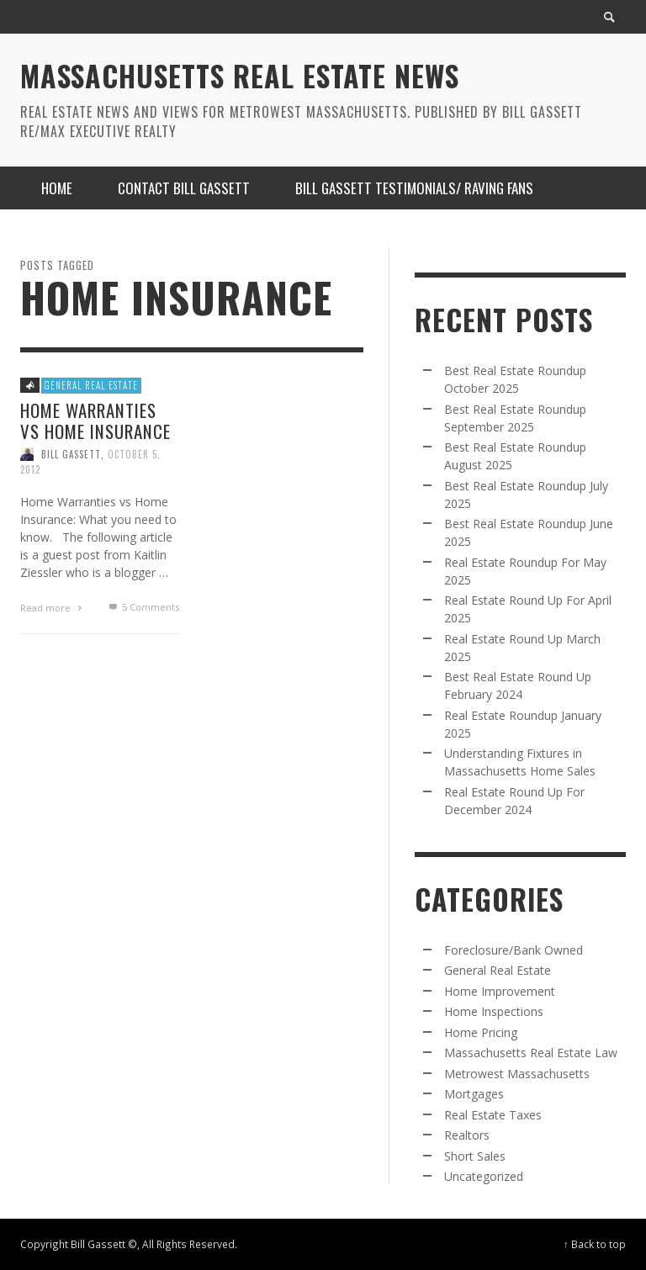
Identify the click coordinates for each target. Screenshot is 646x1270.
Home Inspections (493, 1011)
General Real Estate (91, 385)
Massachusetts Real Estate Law (530, 1053)
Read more (53, 607)
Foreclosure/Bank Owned (513, 950)
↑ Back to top (595, 1244)
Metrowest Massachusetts (517, 1074)
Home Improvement (499, 991)
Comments (142, 606)
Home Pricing (480, 1032)
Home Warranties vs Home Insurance (95, 419)
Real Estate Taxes (493, 1115)
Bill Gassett (71, 453)
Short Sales (475, 1156)
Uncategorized (483, 1176)
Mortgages (474, 1094)
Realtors (467, 1135)
